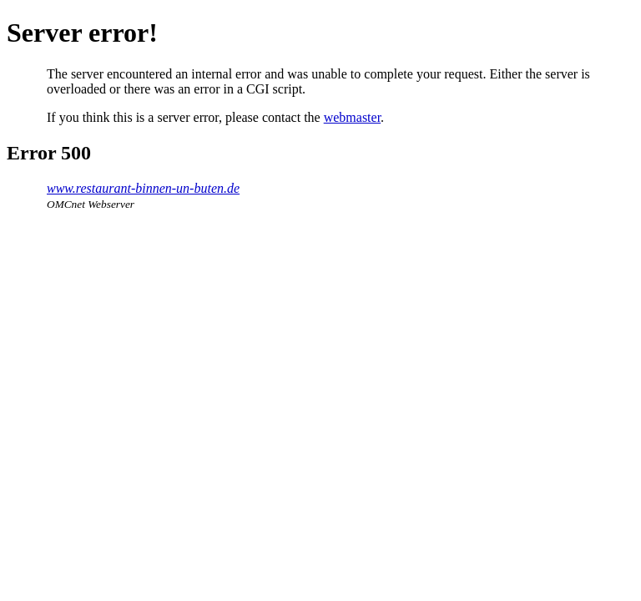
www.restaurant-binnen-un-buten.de (143, 188)
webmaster (352, 117)
